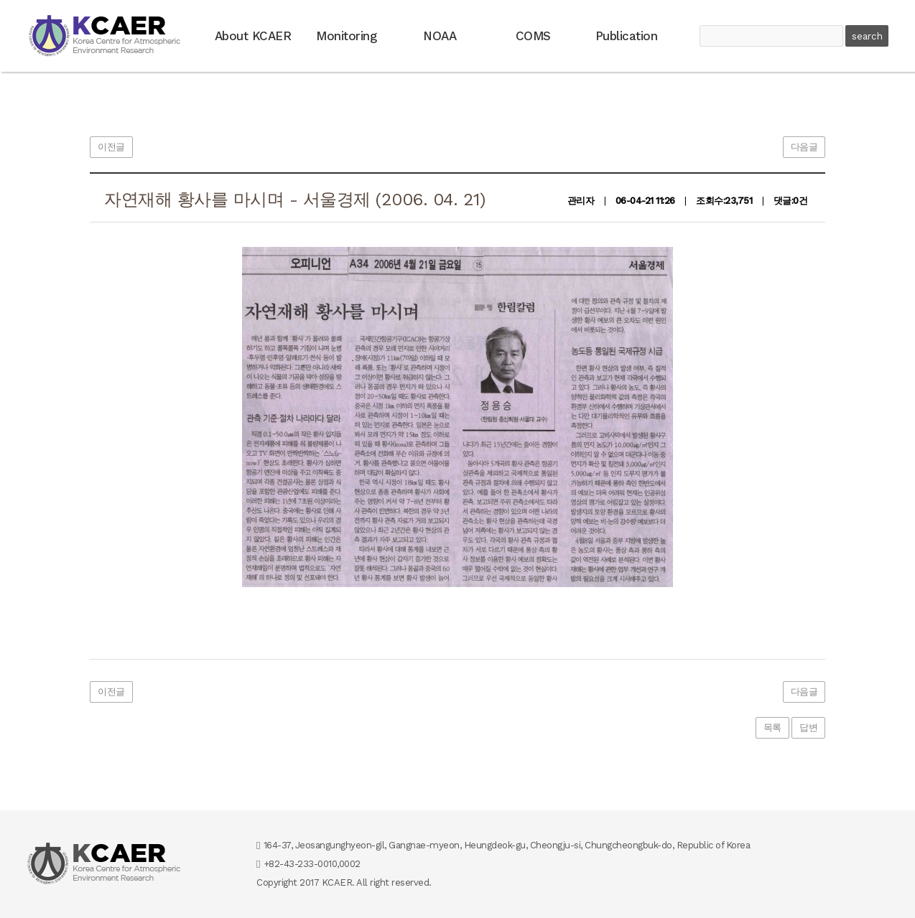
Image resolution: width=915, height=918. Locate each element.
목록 (772, 727)
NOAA (439, 36)
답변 (808, 727)
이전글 (111, 146)
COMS (533, 36)
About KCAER (253, 36)
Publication (626, 36)
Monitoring (346, 36)
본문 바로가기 (0, 0)
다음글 (804, 146)
